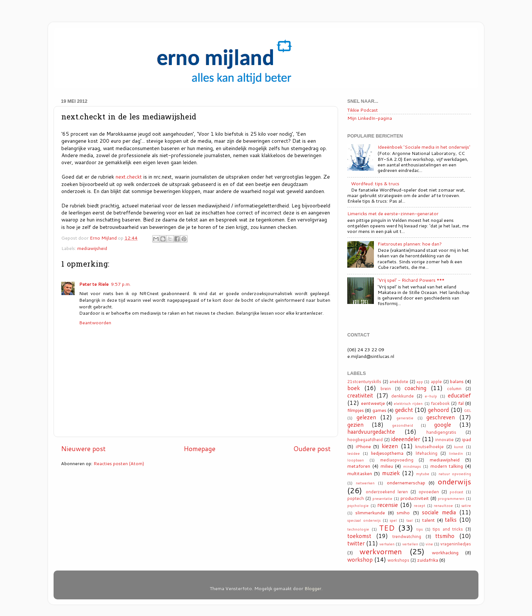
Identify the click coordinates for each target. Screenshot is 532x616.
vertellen (410, 543)
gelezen (366, 417)
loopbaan (355, 460)
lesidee (353, 453)
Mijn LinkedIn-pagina (369, 118)
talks (451, 519)
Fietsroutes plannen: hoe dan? (410, 243)
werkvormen (380, 551)
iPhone (363, 446)
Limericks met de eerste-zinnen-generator (393, 213)
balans (457, 381)
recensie (387, 505)
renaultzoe (443, 505)
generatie (404, 417)
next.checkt (129, 176)
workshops (398, 560)
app (420, 381)
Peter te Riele (94, 284)
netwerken (365, 482)
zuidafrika (427, 559)
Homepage (199, 448)
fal (461, 403)
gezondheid (402, 425)
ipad (466, 439)
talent (428, 520)
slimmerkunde (370, 512)
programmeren (451, 498)
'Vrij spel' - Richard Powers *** (411, 280)
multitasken (359, 473)
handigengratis (441, 432)
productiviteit (414, 498)
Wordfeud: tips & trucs (375, 183)
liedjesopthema (387, 453)
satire (466, 505)
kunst (458, 446)
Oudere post (312, 448)
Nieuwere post (83, 448)
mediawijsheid (92, 248)
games (379, 410)
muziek (391, 473)
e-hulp (431, 396)
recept (419, 505)
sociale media (439, 512)
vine (429, 543)
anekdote (398, 382)
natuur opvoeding (455, 473)
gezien (355, 424)
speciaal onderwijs (364, 520)
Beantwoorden (95, 322)
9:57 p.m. (121, 284)
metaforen (358, 466)
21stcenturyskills (364, 382)
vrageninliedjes (455, 544)
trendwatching (406, 536)
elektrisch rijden (408, 403)
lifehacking (426, 453)
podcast (456, 491)
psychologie (358, 505)
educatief (459, 395)
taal (409, 520)
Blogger (312, 588)
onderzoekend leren (387, 492)
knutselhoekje (429, 447)
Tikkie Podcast (362, 109)
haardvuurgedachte (371, 431)
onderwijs (454, 481)
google (442, 424)
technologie (358, 529)
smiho (403, 512)
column (454, 389)
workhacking (445, 552)
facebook (440, 403)
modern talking (446, 466)
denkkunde (402, 396)
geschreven (440, 417)
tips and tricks (448, 529)
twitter (356, 543)
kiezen (390, 446)
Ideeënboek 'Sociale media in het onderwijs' (424, 146)
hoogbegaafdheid (365, 440)
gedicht (404, 410)
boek (353, 388)
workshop (360, 559)
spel (393, 520)
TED (387, 527)
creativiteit (360, 395)
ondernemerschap (406, 482)
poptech (355, 498)
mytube (422, 473)
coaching (415, 388)
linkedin (456, 453)
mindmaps (412, 466)
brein (386, 389)
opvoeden (429, 492)
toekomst (359, 536)
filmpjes (355, 410)
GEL (467, 410)
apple (436, 382)
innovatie (444, 440)
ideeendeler (405, 439)
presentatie (382, 498)
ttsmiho (444, 536)
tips (419, 529)
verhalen (387, 543)
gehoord (438, 410)
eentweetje (373, 403)
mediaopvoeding (396, 460)
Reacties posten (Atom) (118, 463)
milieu (387, 466)
